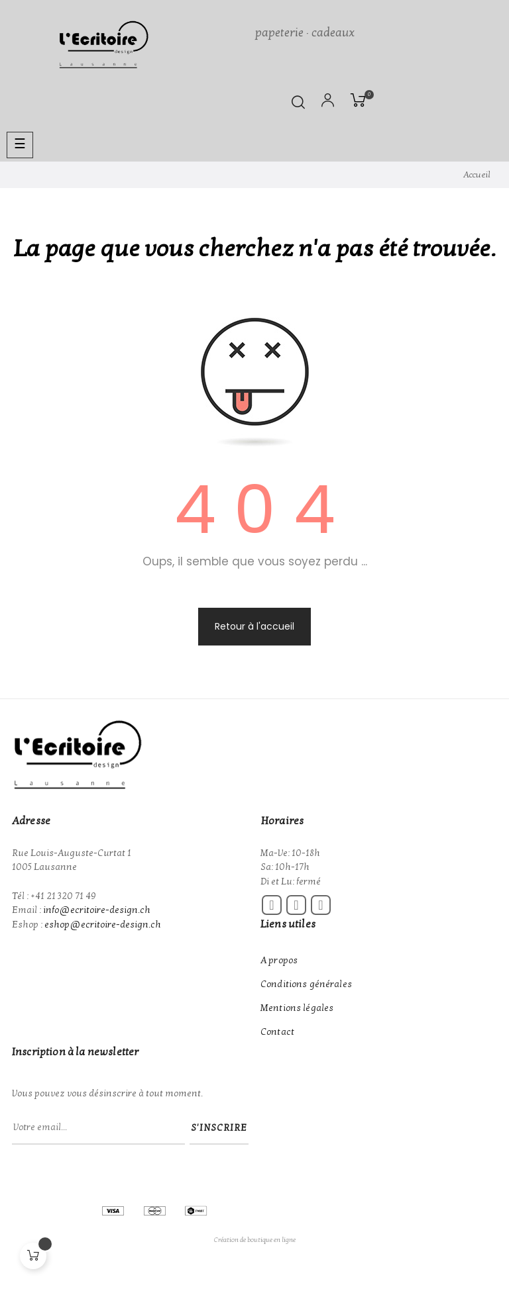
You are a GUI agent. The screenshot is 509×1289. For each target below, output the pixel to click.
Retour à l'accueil (254, 626)
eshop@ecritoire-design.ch (102, 924)
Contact (277, 1031)
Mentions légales (296, 1008)
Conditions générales (306, 984)
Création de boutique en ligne (255, 1240)
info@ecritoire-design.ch (96, 910)
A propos (279, 960)
